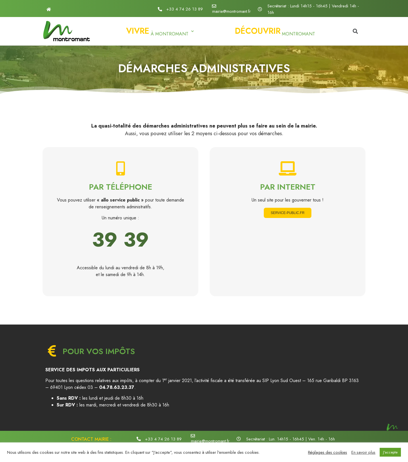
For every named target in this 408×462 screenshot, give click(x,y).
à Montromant (160, 31)
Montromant (275, 31)
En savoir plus (363, 452)
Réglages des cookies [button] (327, 452)
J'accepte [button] (390, 452)
